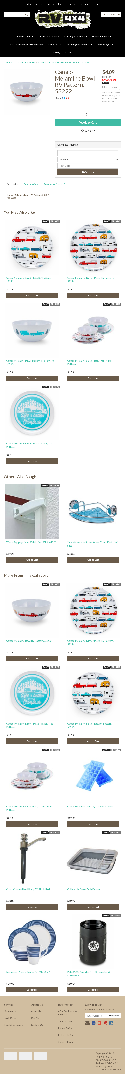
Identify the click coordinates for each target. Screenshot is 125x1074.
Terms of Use (65, 1021)
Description (12, 184)
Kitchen (42, 62)
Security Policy (65, 1041)
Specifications (31, 184)
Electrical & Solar (101, 36)
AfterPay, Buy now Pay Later (67, 1013)
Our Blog (35, 1018)
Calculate (88, 172)
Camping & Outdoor (75, 36)
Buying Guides (54, 4)
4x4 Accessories (23, 36)
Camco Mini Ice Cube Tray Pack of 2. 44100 (90, 806)
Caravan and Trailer (49, 36)
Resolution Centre (13, 1024)
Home (9, 62)
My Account (10, 1011)
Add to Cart (88, 122)
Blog (29, 4)
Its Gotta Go (54, 44)
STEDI (68, 52)
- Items (109, 14)
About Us (39, 4)
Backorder (93, 295)
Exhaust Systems (106, 44)
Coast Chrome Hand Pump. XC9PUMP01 (28, 889)
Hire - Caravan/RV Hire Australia (26, 44)
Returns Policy (65, 1035)
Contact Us (70, 4)
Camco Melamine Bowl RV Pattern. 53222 (70, 62)
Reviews (54, 184)
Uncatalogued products (79, 44)
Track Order (10, 1018)
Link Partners (85, 4)
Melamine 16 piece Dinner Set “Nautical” (28, 972)
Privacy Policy (65, 1028)
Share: (63, 98)
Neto (119, 1069)
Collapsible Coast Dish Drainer (84, 889)
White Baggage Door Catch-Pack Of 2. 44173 (31, 542)
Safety (56, 52)
